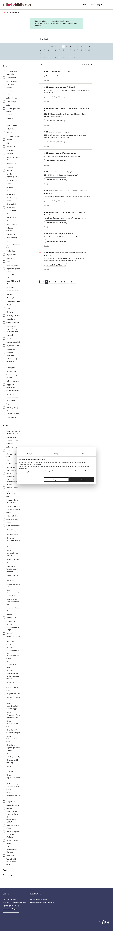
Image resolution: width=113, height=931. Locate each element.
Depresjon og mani (13, 136)
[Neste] (74, 282)
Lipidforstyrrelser (12, 291)
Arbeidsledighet (12, 98)
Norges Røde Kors (13, 693)
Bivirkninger (10, 122)
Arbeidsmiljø (11, 101)
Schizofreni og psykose (11, 376)
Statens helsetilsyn (13, 805)
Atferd (8, 105)
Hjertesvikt (10, 221)
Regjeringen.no (11, 801)
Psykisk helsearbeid (13, 342)
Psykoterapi (10, 349)
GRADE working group (12, 520)
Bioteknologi (10, 118)
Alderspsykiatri (11, 81)
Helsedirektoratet (12, 559)
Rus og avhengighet (10, 366)
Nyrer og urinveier (13, 315)
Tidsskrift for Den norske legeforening (12, 843)
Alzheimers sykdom (10, 85)
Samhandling (11, 371)
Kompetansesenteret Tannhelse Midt (13, 432)
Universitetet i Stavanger (11, 850)
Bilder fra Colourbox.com (11, 912)
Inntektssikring (11, 237)
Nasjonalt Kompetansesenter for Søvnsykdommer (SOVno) (13, 638)
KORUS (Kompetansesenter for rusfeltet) (13, 593)
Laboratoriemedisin (13, 265)
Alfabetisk (85, 64)
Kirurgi (8, 241)
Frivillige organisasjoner (11, 175)
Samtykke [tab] (30, 453)
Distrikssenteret (12, 487)
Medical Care (11, 617)
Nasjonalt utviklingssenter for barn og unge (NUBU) (12, 674)
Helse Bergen (11, 547)
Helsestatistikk (11, 204)
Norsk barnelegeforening (13, 755)
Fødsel (8, 184)
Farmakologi (10, 150)
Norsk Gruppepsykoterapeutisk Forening (13, 715)
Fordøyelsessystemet (13, 158)
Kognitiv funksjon (12, 254)
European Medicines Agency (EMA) (13, 493)
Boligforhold (11, 129)
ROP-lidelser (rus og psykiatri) (12, 360)
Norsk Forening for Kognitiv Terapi (13, 698)
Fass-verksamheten (13, 506)
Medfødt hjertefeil (13, 301)
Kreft (8, 261)
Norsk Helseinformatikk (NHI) (12, 723)
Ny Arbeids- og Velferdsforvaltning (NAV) (13, 786)
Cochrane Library (12, 464)
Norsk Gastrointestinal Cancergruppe (12, 706)
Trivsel (8, 404)
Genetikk (9, 187)
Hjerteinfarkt (11, 217)
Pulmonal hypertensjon (11, 353)
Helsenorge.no (11, 563)
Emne (5, 66)
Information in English (10, 909)
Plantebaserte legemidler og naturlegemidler (12, 328)
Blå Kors (9, 460)
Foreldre (9, 167)
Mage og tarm (11, 298)
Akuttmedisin (11, 77)
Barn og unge (11, 115)
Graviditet (10, 191)
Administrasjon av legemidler (12, 72)
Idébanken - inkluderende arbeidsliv (11, 569)
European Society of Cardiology (12, 501)
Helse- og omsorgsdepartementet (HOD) (13, 553)
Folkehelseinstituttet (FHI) (13, 511)
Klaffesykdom (11, 251)
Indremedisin (11, 234)
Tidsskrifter (10, 394)
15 (71, 282)
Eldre (8, 143)
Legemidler (10, 287)
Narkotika (9, 312)
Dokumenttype (8, 875)
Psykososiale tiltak (13, 345)
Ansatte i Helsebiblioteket (38, 899)
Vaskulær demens (12, 413)
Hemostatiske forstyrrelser (11, 208)
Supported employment (11, 385)
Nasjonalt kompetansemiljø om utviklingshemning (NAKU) (13, 652)
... (68, 282)
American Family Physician (12, 442)
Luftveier (9, 294)
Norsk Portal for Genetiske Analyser (13, 731)
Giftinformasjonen (13, 525)
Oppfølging (10, 319)
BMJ (8, 450)
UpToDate (10, 855)
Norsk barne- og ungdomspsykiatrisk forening (13, 747)
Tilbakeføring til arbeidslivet (12, 399)
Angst (8, 94)
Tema (5, 870)
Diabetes (9, 139)
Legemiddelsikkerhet (13, 282)
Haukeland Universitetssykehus (13, 540)
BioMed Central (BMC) (12, 455)
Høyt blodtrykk (12, 224)
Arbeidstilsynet (12, 447)
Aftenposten (11, 437)
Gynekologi (10, 194)
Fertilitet (9, 153)
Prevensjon (10, 335)
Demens (9, 132)
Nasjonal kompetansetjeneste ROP (13, 627)
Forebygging (11, 163)
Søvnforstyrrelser (12, 390)
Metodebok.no (11, 621)
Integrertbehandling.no (13, 585)
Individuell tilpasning (10, 229)
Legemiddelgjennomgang (13, 269)
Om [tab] (83, 453)
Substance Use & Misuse (12, 826)
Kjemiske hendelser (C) (13, 246)
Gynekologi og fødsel (11, 199)
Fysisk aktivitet (11, 180)
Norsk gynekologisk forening (11, 769)
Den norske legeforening (11, 468)
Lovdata (9, 614)
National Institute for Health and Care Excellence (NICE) (12, 686)
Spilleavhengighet (12, 381)
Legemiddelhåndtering (13, 276)
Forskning (10, 170)
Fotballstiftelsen (12, 516)
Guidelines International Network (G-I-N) (12, 531)
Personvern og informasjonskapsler (14, 902)
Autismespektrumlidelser (13, 109)
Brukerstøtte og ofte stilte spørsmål (42, 902)
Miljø (8, 308)
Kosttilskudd (10, 258)
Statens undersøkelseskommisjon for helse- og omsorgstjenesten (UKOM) (13, 815)
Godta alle (82, 480)
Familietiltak (10, 146)
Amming (9, 91)
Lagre (56, 480)
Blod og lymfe (11, 125)
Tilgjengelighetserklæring (11, 906)
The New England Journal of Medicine (12, 834)
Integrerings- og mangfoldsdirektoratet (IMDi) (13, 577)
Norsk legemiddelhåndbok (13, 777)
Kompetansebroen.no (13, 609)
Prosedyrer (10, 338)
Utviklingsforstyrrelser (13, 408)
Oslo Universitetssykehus (13, 795)
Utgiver (5, 425)
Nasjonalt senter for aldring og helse (12, 664)
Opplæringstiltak (12, 322)
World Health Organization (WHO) (11, 861)
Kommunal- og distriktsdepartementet (13, 601)
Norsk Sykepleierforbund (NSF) (13, 738)
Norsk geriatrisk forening (12, 761)
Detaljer (46, 80)
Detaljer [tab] (56, 453)
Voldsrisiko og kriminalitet (11, 418)
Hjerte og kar (11, 214)
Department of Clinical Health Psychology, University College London (13, 478)
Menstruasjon (11, 305)
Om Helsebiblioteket (9, 899)
